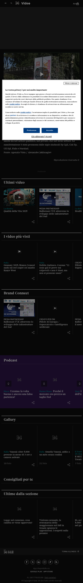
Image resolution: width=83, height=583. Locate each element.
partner (13, 115)
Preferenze (31, 130)
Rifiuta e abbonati (71, 83)
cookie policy (14, 104)
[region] (41, 110)
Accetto (49, 130)
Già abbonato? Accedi (41, 136)
